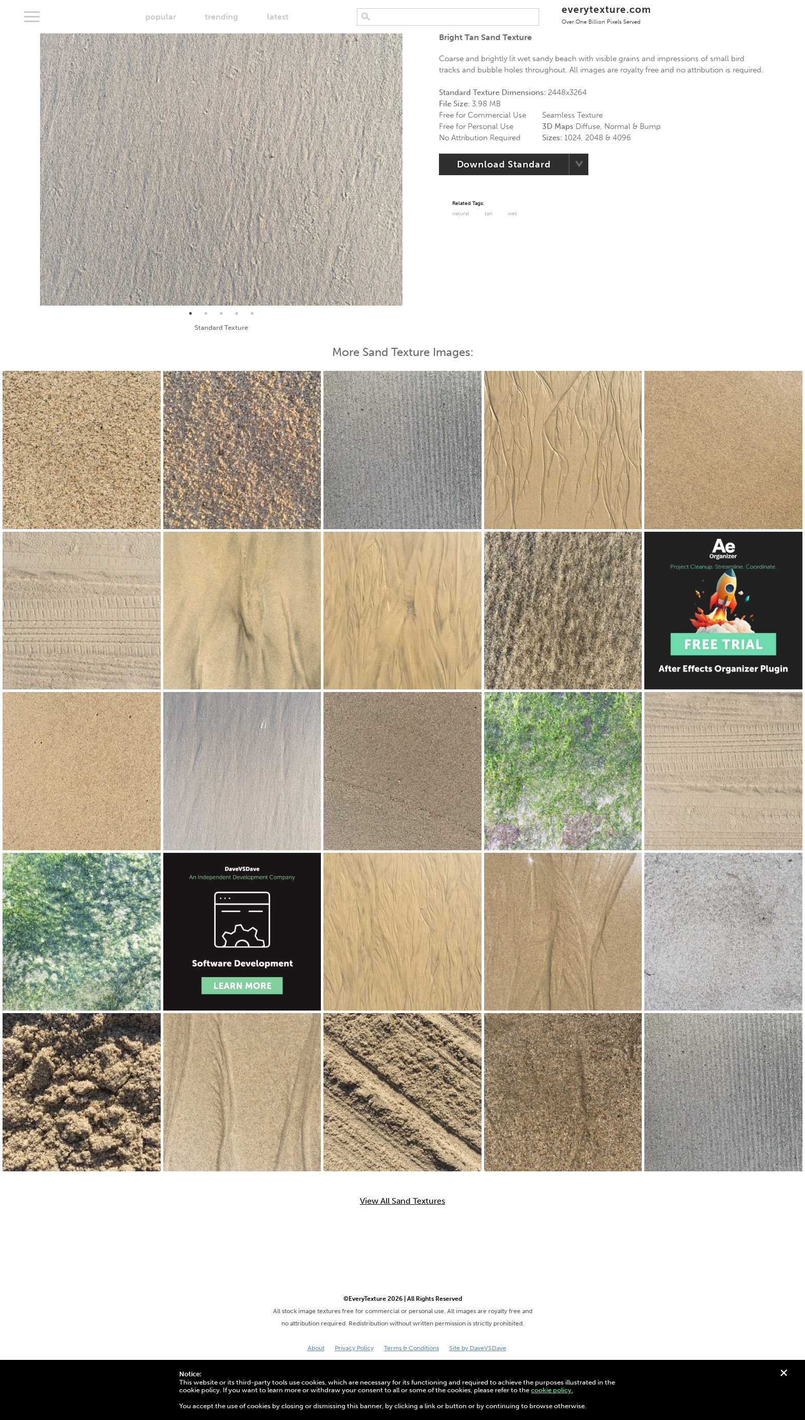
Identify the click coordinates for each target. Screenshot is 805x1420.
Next (410, 169)
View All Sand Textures (402, 1201)
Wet (512, 214)
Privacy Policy (354, 1348)
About (316, 1348)
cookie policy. (552, 1390)
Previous (32, 169)
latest (278, 17)
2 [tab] (206, 313)
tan (488, 214)
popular (160, 17)
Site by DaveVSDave (477, 1348)
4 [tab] (237, 313)
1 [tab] (190, 313)
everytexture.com (606, 14)
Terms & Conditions (411, 1348)
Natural (460, 214)
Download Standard (504, 164)
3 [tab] (221, 313)
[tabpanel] (221, 169)
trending (221, 17)
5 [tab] (252, 313)
